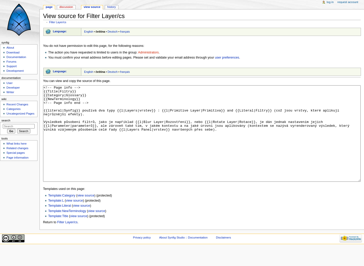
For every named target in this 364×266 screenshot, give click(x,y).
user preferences (227, 57)
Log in (330, 2)
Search (6, 120)
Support (11, 66)
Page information (17, 157)
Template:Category (61, 214)
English (88, 31)
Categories (13, 108)
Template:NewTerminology (67, 230)
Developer (13, 87)
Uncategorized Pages (20, 113)
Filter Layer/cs (57, 22)
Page (49, 6)
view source (85, 214)
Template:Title (58, 235)
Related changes (17, 148)
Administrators (148, 52)
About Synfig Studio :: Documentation (183, 256)
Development (14, 70)
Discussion (66, 6)
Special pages (15, 152)
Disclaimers (223, 256)
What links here (16, 143)
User (9, 83)
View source (92, 6)
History (111, 6)
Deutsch (113, 31)
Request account (347, 2)
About (10, 47)
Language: (60, 31)
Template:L (56, 219)
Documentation (16, 57)
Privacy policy (142, 256)
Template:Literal (59, 225)
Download (12, 52)
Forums (11, 61)
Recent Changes (17, 104)
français (125, 31)
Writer (10, 92)
